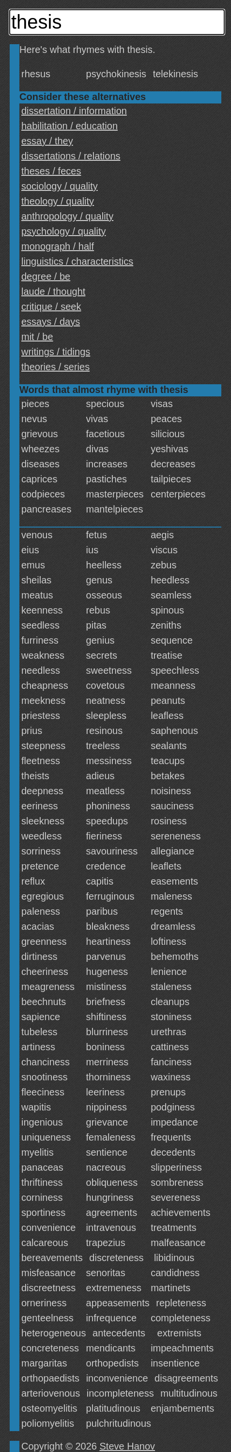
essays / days (50, 321)
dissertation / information (74, 110)
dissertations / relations (71, 156)
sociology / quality (59, 186)
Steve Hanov (127, 1446)
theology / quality (57, 201)
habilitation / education (69, 125)
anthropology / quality (67, 216)
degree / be (45, 276)
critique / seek (51, 306)
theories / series (55, 366)
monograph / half (57, 246)
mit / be (37, 336)
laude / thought (53, 291)
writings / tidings (55, 351)
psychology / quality (63, 231)
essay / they (47, 141)
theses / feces (51, 171)
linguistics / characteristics (77, 261)
